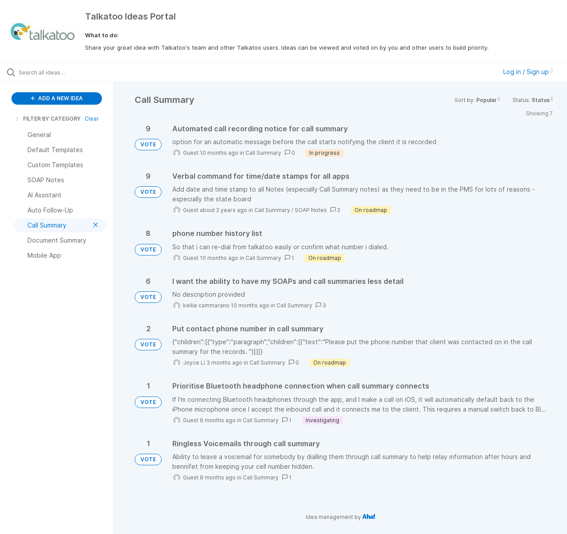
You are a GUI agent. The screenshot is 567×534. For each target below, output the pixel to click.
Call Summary (263, 152)
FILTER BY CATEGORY (47, 118)
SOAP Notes (311, 210)
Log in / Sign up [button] (528, 71)
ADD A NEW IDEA (57, 98)
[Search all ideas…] (67, 72)
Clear (92, 118)
